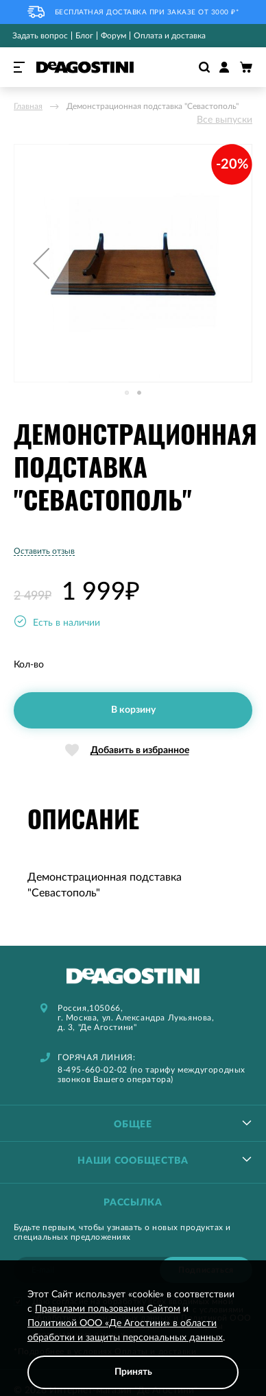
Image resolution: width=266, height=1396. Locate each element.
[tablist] (133, 1123)
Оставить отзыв (44, 551)
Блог (84, 36)
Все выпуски (224, 120)
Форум (113, 36)
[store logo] (85, 67)
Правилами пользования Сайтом (107, 1309)
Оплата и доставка (170, 36)
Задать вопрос (40, 36)
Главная (28, 106)
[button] (41, 263)
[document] (133, 1338)
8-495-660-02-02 (93, 1070)
